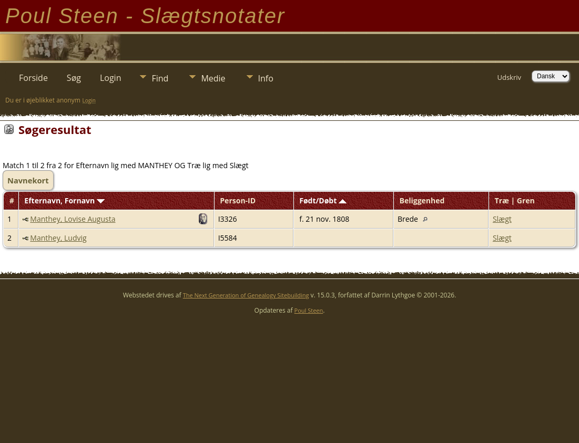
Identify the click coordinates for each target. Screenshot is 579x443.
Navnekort (28, 180)
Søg (74, 78)
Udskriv (509, 77)
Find (159, 78)
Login (110, 78)
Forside (33, 78)
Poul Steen (308, 310)
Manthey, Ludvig (58, 238)
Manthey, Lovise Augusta (72, 219)
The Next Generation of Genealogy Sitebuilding (246, 295)
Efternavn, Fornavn (64, 200)
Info (265, 78)
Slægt (502, 219)
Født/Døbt (323, 200)
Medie (213, 78)
